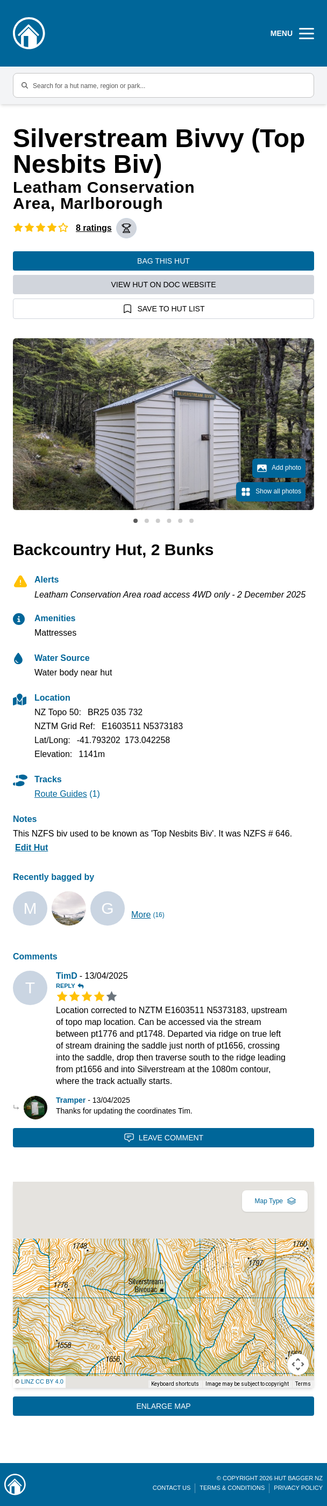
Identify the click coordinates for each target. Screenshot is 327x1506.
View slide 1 (135, 521)
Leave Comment (163, 1137)
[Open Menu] (292, 33)
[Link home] (15, 1484)
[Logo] (29, 33)
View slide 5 (180, 521)
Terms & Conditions (232, 1488)
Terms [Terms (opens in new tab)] (303, 1384)
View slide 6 (191, 521)
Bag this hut (163, 261)
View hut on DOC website (163, 284)
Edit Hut (31, 847)
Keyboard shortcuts (175, 1384)
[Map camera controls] (298, 1364)
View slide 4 (169, 521)
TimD (66, 975)
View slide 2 (147, 521)
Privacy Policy (298, 1488)
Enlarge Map (163, 1406)
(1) (67, 793)
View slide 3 (158, 521)
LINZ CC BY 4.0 (42, 1381)
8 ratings (94, 227)
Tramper (71, 1100)
